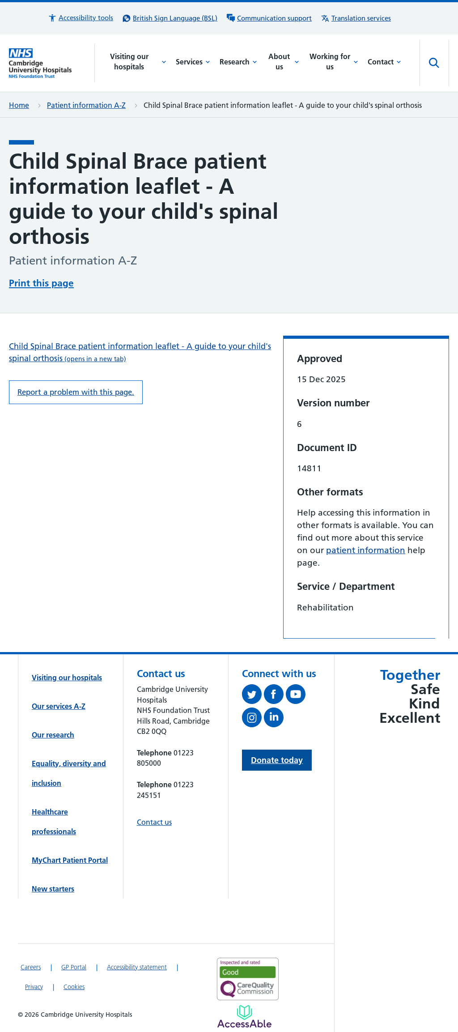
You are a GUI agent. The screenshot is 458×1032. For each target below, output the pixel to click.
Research (238, 61)
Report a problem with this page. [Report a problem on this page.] (75, 392)
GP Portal (73, 967)
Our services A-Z (58, 706)
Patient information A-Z (86, 105)
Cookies (74, 987)
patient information (365, 550)
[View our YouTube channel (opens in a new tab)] (297, 696)
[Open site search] (434, 63)
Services (193, 61)
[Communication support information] (269, 18)
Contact (384, 61)
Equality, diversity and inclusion (69, 773)
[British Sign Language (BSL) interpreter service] (169, 18)
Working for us (334, 62)
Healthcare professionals (54, 821)
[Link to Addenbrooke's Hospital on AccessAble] (244, 1016)
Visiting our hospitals (138, 62)
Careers (31, 967)
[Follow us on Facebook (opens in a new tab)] (275, 696)
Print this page (41, 283)
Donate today (277, 760)
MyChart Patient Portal (70, 860)
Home (19, 105)
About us (283, 62)
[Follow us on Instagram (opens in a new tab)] (253, 719)
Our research (53, 734)
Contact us (154, 822)
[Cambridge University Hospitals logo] (52, 63)
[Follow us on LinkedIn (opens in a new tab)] (275, 719)
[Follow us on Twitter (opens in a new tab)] (253, 696)
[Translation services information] (356, 18)
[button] (80, 18)
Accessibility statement (137, 967)
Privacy (34, 987)
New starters (53, 888)
